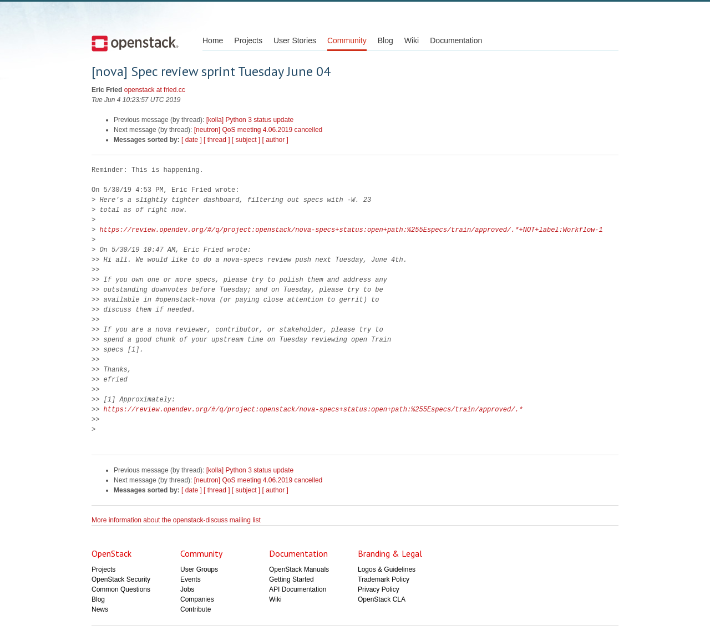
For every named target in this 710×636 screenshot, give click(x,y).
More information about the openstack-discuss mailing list (176, 520)
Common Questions (121, 589)
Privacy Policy (378, 589)
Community (347, 40)
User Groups (199, 569)
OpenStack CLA (381, 599)
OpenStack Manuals (299, 569)
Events (190, 579)
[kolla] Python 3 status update (249, 120)
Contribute (195, 609)
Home (212, 40)
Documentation (456, 40)
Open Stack (135, 43)
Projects (248, 40)
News (100, 609)
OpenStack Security (121, 579)
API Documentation (297, 589)
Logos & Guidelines (386, 569)
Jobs (187, 589)
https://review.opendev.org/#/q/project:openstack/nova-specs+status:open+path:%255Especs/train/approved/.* (313, 409)
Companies (197, 599)
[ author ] (275, 140)
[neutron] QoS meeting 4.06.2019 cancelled (258, 130)
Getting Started (291, 579)
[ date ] (191, 140)
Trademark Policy (383, 579)
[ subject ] (246, 140)
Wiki (411, 40)
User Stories (294, 40)
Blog (385, 40)
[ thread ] (217, 140)
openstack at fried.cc (154, 90)
